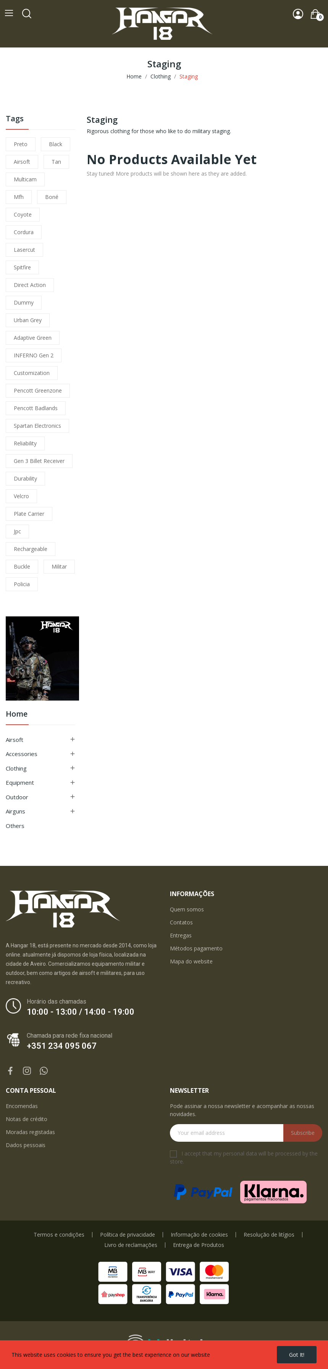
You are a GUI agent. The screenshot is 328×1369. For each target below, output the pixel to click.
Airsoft (14, 739)
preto (20, 144)
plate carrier (29, 513)
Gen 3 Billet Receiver (39, 460)
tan (56, 161)
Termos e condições (59, 1234)
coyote (23, 214)
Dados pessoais (25, 1145)
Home (16, 714)
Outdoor (17, 797)
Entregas (181, 935)
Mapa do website (191, 961)
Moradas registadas (30, 1132)
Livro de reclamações (130, 1245)
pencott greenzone (38, 390)
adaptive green (33, 337)
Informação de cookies (199, 1234)
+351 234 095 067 (62, 1046)
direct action (30, 284)
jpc (17, 531)
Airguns (15, 811)
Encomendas (22, 1106)
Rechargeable (30, 548)
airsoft (22, 161)
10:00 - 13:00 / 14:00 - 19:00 (80, 1012)
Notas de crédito (26, 1119)
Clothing (16, 768)
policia (22, 584)
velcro (21, 496)
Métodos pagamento (196, 948)
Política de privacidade (127, 1234)
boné (51, 196)
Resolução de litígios (269, 1234)
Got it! (296, 1354)
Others (15, 826)
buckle (22, 566)
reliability (25, 443)
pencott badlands (36, 408)
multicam (25, 179)
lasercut (24, 249)
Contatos (181, 922)
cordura (24, 232)
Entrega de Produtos (198, 1245)
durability (25, 478)
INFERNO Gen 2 (33, 355)
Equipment (20, 782)
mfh (19, 196)
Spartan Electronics (37, 425)
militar (59, 566)
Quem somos (187, 909)
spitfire (22, 267)
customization (32, 372)
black (55, 144)
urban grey (28, 320)
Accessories (21, 754)
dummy (24, 302)
